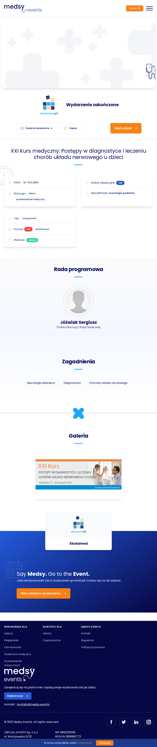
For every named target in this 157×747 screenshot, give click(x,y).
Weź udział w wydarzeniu (43, 593)
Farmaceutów (12, 647)
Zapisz (70, 128)
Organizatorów (52, 640)
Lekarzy (8, 633)
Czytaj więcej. (85, 742)
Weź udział (126, 128)
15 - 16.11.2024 (30, 182)
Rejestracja (18, 696)
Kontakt (86, 633)
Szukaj (134, 8)
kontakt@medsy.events (33, 704)
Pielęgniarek (11, 640)
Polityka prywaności (93, 647)
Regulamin (87, 640)
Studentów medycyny (17, 654)
